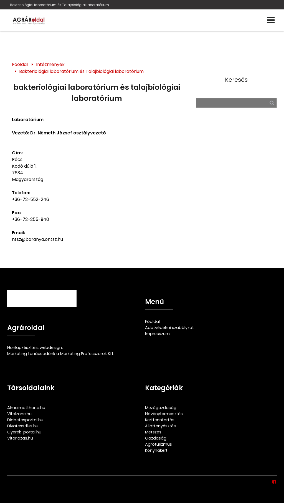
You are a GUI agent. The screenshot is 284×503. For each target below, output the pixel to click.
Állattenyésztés (160, 426)
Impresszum (157, 333)
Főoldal (20, 64)
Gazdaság (155, 438)
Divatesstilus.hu (22, 426)
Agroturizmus (158, 444)
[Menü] (271, 20)
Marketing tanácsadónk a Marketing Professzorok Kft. (60, 353)
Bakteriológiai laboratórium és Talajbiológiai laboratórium (59, 4)
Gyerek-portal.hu (24, 432)
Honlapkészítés (22, 347)
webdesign (51, 347)
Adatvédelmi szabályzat (169, 327)
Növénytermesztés (164, 414)
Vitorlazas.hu (20, 438)
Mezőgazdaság (160, 407)
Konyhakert (156, 450)
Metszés (153, 432)
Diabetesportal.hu (25, 420)
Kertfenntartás (159, 420)
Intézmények (50, 64)
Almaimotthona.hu (26, 407)
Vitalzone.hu (19, 414)
